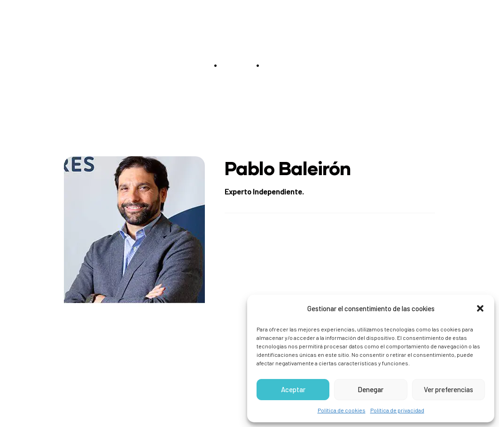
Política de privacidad (397, 410)
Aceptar (293, 389)
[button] (480, 308)
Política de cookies (342, 410)
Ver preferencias (448, 389)
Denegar (370, 389)
